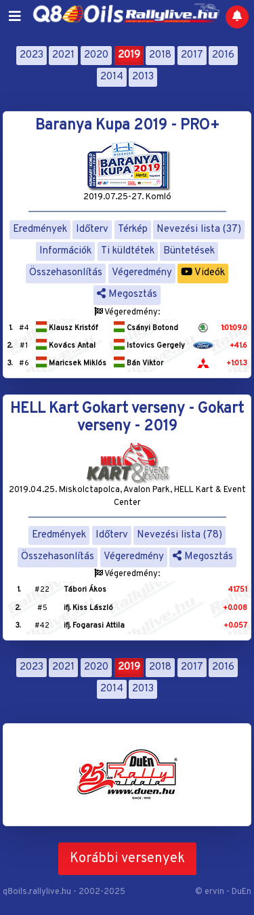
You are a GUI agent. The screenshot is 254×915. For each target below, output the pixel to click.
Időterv (92, 229)
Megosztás (127, 294)
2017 (192, 55)
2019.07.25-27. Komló (127, 197)
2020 (96, 55)
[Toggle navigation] (15, 17)
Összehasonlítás (65, 272)
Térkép (133, 229)
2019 (129, 55)
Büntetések (189, 251)
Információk (65, 251)
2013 (143, 76)
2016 (223, 55)
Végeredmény (142, 272)
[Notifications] (237, 16)
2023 (31, 55)
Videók (203, 272)
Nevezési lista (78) (179, 535)
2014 (111, 76)
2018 (160, 55)
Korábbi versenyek (127, 859)
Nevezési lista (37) (198, 229)
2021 (63, 55)
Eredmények (40, 229)
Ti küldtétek (127, 251)
